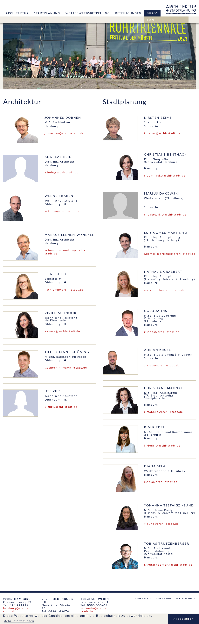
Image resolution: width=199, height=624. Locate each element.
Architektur (17, 13)
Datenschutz (185, 598)
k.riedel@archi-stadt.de (162, 445)
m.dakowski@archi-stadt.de (165, 214)
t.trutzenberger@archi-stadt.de (168, 564)
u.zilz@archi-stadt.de (61, 406)
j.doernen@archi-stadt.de (64, 133)
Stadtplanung (47, 13)
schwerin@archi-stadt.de (93, 610)
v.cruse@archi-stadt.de (62, 331)
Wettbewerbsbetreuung (87, 13)
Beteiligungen (128, 13)
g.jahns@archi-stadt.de (162, 331)
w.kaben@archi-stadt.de (63, 211)
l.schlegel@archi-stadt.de (64, 289)
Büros (152, 13)
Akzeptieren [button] (184, 618)
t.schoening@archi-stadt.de (66, 367)
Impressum (163, 598)
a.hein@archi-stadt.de (62, 172)
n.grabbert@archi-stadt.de (164, 290)
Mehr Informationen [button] (19, 621)
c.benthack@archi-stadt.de (164, 175)
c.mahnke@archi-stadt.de (163, 411)
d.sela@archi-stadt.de (161, 481)
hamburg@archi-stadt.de (15, 610)
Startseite (143, 598)
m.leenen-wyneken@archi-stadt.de (65, 252)
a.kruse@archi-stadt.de (162, 365)
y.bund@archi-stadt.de (161, 523)
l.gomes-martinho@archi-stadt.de (170, 253)
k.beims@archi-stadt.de (162, 133)
